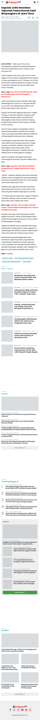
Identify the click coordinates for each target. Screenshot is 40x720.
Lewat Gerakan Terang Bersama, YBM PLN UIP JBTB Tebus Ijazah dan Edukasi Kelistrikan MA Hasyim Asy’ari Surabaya (21, 514)
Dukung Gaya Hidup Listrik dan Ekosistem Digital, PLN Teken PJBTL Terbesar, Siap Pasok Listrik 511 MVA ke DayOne (26, 293)
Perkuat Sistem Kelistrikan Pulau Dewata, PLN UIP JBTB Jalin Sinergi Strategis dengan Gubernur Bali (25, 351)
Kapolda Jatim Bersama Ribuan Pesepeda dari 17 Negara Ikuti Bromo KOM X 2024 (18, 168)
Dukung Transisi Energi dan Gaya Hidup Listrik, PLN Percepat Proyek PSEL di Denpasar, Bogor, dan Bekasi (25, 307)
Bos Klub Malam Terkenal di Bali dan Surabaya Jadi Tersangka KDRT (24, 582)
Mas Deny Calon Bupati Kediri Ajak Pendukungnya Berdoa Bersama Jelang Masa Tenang (18, 442)
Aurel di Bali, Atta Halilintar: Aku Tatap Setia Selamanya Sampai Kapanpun (10, 667)
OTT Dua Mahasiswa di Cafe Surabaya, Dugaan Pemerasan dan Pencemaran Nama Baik (24, 560)
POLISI (17, 17)
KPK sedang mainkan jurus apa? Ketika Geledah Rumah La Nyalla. (17, 422)
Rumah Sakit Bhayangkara (11, 262)
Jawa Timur (27, 262)
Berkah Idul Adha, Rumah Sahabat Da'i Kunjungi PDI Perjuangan (29, 686)
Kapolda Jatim (7, 258)
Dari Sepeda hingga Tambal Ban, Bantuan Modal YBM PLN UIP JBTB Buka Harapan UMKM (21, 487)
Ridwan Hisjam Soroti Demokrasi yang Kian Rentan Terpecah (18, 415)
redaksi (10, 254)
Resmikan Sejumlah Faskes (24, 258)
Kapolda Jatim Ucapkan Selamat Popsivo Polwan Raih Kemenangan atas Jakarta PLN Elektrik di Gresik (19, 207)
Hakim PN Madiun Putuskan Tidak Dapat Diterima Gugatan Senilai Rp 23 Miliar (25, 549)
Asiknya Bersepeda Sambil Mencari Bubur (28, 667)
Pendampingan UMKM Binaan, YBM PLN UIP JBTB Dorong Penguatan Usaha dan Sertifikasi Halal (25, 322)
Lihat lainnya (20, 592)
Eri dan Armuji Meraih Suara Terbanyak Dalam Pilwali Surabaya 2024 (19, 435)
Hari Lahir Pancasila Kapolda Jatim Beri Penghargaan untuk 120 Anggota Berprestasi (19, 94)
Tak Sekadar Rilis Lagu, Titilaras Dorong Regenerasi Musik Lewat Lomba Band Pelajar (19, 650)
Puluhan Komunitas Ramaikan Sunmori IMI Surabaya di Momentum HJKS (25, 335)
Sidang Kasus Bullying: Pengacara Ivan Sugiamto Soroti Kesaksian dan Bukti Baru (25, 571)
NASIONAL (17, 273)
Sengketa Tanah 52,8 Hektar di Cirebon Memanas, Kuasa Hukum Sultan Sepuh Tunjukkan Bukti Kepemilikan (20, 543)
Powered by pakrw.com (20, 715)
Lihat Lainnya (20, 448)
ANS (12, 17)
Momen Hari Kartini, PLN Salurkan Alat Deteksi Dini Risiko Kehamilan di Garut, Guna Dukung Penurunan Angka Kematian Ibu (21, 494)
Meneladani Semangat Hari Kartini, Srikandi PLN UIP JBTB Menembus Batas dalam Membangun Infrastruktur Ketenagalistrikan (25, 279)
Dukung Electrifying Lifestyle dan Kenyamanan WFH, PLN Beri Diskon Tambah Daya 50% (21, 507)
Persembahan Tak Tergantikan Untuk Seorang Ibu (7, 686)
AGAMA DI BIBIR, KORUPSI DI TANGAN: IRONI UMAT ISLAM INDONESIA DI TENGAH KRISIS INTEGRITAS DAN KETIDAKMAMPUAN (18, 428)
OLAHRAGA (17, 331)
